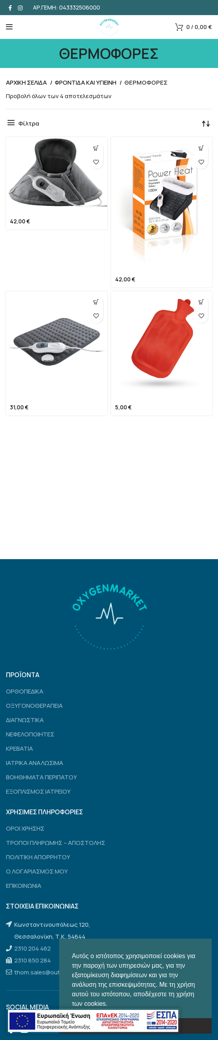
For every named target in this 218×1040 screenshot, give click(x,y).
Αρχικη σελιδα (27, 82)
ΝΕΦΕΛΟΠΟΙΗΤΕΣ (30, 734)
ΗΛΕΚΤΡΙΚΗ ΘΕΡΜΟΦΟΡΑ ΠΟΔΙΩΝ (158, 271)
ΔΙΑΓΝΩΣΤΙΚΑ (25, 720)
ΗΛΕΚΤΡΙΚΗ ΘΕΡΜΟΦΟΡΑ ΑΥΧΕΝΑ (53, 213)
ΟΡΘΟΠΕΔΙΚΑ (24, 691)
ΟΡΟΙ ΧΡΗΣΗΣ (25, 828)
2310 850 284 (32, 960)
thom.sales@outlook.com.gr (53, 972)
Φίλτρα (28, 123)
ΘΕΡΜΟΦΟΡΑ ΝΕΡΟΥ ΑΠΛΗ (150, 399)
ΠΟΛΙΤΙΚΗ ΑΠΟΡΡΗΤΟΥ (38, 857)
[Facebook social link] (10, 7)
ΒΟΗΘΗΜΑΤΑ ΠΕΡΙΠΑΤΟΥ (41, 777)
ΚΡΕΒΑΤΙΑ (19, 748)
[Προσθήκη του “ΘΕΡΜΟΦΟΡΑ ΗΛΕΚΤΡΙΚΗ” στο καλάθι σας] (96, 302)
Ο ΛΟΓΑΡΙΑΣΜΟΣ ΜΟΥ (37, 871)
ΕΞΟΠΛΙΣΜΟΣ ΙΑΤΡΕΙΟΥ (38, 791)
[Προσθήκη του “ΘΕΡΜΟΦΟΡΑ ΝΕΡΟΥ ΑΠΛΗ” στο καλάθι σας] (201, 302)
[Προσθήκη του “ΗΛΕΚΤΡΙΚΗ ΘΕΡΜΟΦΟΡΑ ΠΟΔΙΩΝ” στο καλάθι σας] (201, 148)
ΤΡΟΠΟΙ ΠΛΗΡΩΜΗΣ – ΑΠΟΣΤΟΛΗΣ (55, 843)
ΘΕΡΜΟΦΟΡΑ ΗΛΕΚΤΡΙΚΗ (42, 399)
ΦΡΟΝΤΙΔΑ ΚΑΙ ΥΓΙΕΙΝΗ (86, 82)
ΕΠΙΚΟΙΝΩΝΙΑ (23, 885)
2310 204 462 (32, 948)
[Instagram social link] (20, 7)
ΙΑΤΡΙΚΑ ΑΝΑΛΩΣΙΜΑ (34, 763)
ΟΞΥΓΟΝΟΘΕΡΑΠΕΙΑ (34, 705)
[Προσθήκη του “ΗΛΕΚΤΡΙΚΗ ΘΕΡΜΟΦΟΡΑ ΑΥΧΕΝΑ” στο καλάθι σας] (96, 148)
